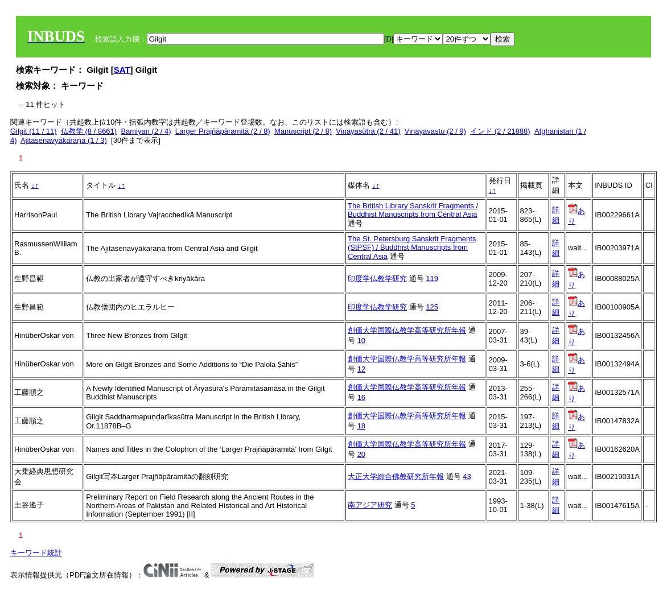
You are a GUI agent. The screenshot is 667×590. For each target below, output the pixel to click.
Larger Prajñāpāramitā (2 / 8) (222, 131)
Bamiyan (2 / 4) (146, 131)
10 (361, 340)
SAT (122, 70)
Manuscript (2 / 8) (303, 131)
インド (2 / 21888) (500, 131)
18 (361, 426)
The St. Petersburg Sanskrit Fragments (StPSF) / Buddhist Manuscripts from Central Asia (412, 247)
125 (432, 307)
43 (467, 476)
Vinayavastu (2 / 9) (435, 131)
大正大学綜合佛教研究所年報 (396, 476)
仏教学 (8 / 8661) (89, 131)
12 (361, 369)
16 (361, 397)
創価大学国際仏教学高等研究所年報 (407, 330)
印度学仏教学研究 (377, 278)
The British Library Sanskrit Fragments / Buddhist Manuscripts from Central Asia (413, 209)
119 (432, 278)
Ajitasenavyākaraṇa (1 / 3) (63, 140)
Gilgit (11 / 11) (33, 131)
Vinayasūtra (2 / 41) (368, 131)
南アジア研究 (370, 505)
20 (361, 454)
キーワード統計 (36, 552)
